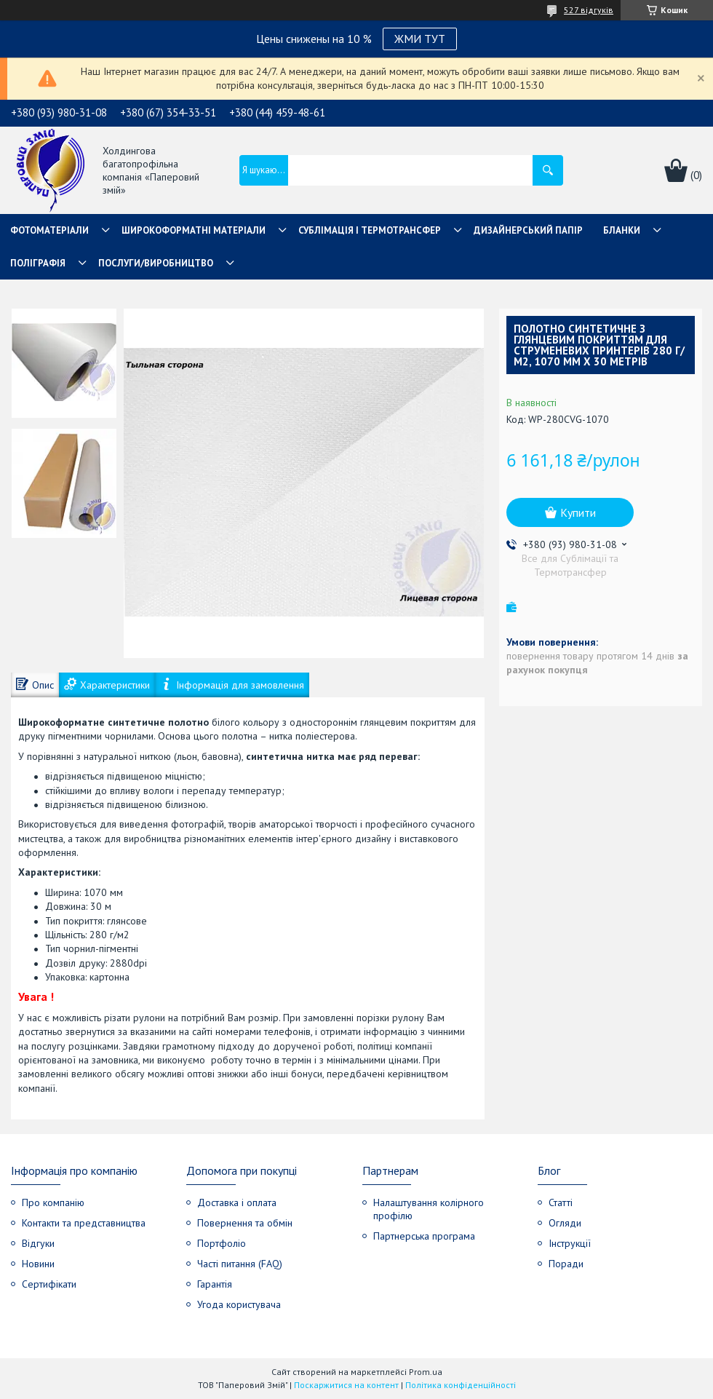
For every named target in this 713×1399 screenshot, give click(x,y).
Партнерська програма (424, 1236)
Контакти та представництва (84, 1222)
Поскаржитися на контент (346, 1384)
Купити (578, 512)
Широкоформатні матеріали (194, 230)
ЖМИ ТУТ (419, 38)
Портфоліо (221, 1243)
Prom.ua (425, 1371)
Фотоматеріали (49, 230)
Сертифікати (49, 1284)
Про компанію (53, 1202)
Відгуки (38, 1243)
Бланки (621, 230)
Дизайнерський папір (528, 230)
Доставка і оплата (236, 1202)
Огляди (565, 1222)
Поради (566, 1263)
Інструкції (570, 1243)
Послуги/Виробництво (155, 263)
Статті (561, 1202)
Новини (38, 1263)
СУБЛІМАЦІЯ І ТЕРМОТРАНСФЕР (369, 230)
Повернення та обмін (244, 1222)
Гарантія (214, 1284)
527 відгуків (588, 9)
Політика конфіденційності (460, 1384)
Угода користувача (239, 1304)
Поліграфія (37, 263)
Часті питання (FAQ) (239, 1263)
